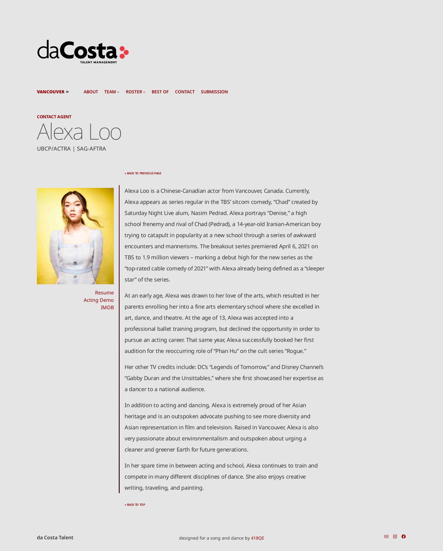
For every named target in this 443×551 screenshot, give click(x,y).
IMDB (107, 307)
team (110, 92)
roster (134, 92)
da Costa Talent (55, 537)
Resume (104, 292)
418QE (257, 538)
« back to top (135, 505)
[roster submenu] (144, 92)
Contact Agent (54, 117)
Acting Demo (99, 300)
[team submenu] (118, 92)
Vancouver (50, 92)
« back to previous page (143, 173)
